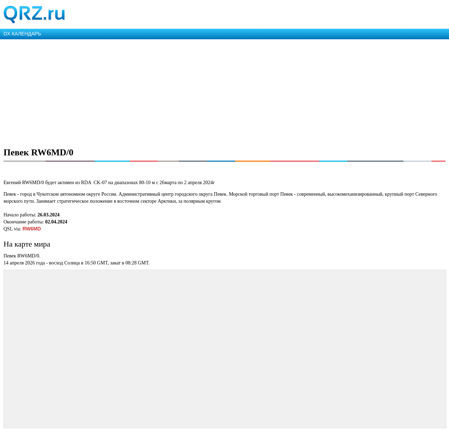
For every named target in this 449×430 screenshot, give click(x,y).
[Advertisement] (210, 92)
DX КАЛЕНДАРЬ (22, 33)
